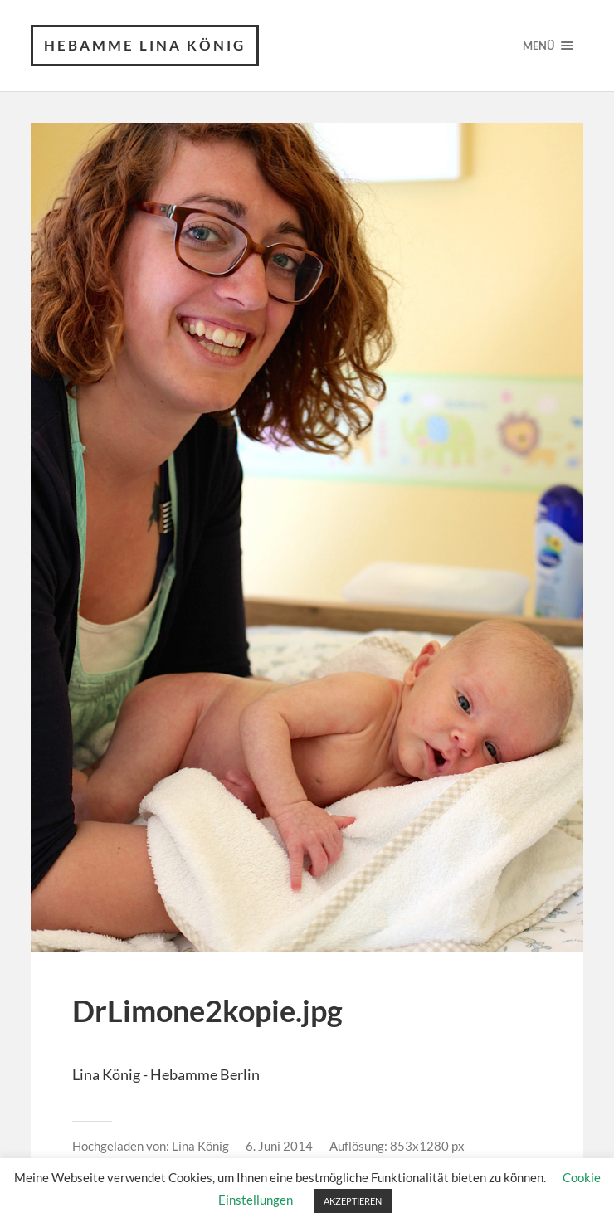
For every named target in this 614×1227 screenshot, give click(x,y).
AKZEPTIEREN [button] (353, 1200)
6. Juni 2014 (279, 1145)
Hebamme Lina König (145, 45)
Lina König (200, 1145)
